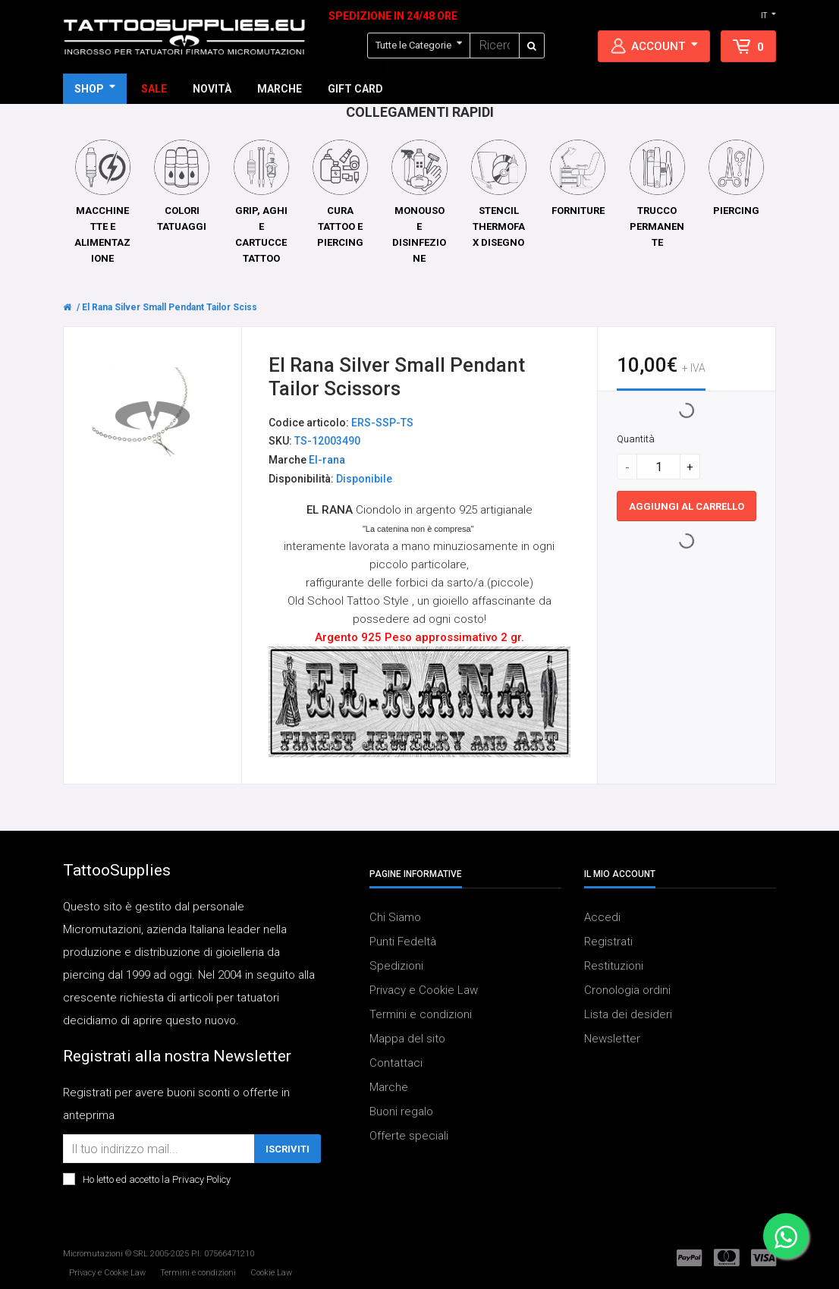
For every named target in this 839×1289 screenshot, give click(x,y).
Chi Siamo (395, 917)
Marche (388, 1087)
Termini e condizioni (420, 1014)
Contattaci (396, 1063)
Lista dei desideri (628, 1014)
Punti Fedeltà (402, 941)
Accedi (602, 917)
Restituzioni (613, 966)
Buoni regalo (401, 1111)
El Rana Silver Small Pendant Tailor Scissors (177, 307)
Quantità (636, 439)
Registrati (608, 941)
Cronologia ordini (627, 990)
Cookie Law (271, 1273)
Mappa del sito (407, 1038)
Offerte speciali (408, 1136)
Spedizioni (396, 966)
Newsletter (612, 1038)
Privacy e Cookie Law (423, 990)
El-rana (327, 460)
